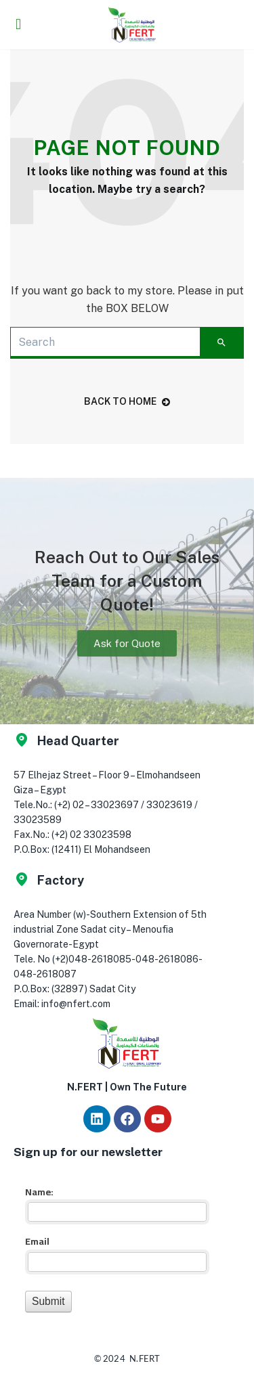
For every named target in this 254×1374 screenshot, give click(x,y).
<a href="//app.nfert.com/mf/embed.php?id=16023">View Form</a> (115, 1248)
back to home (127, 401)
